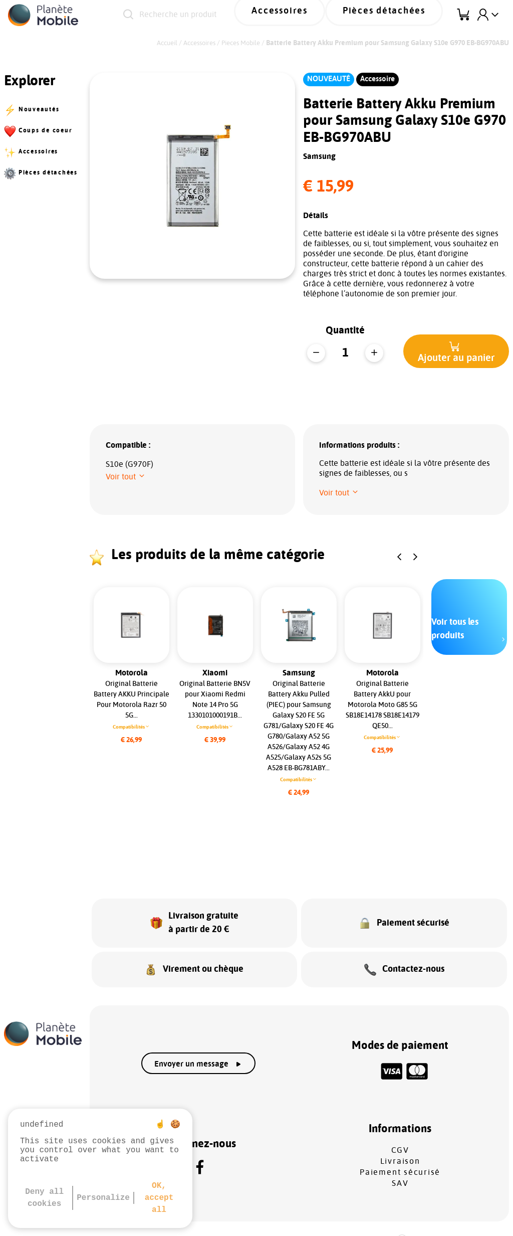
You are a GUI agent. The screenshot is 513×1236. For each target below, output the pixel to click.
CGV (400, 1132)
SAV (400, 1165)
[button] (456, 351)
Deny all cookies (44, 1197)
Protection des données (234, 1221)
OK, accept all (159, 1197)
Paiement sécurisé (400, 1154)
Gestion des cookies (341, 1221)
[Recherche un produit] (206, 15)
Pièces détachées (396, 14)
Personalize (103, 1197)
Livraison (400, 1143)
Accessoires (315, 14)
